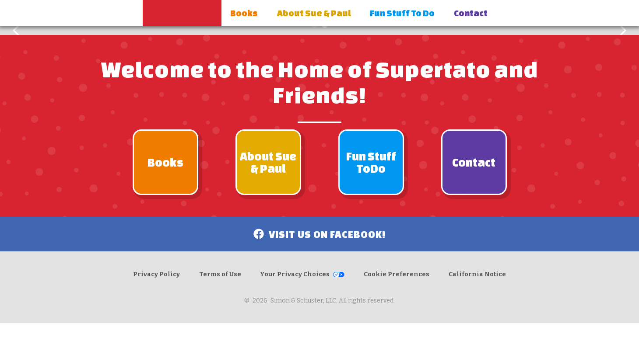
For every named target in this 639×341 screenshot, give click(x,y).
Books (244, 13)
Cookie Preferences (396, 274)
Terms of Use (220, 274)
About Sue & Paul (314, 13)
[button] (17, 30)
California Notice (477, 274)
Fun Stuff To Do (402, 13)
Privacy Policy (156, 274)
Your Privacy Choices (295, 274)
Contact (471, 13)
